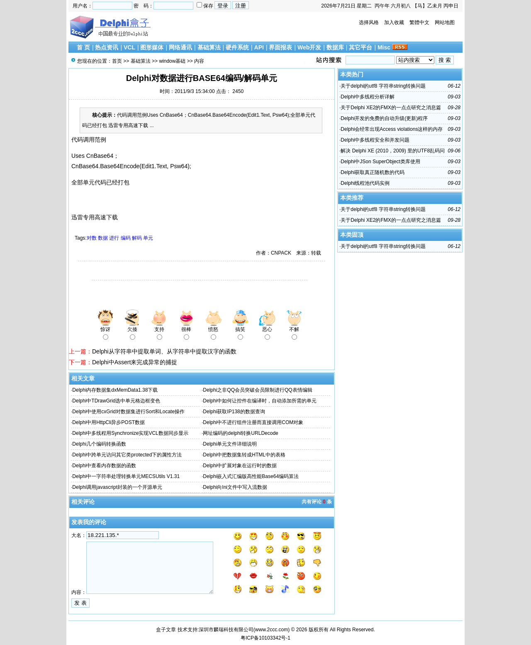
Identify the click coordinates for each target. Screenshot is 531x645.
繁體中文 (419, 22)
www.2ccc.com (271, 630)
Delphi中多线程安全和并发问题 (375, 140)
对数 (92, 238)
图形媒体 (151, 47)
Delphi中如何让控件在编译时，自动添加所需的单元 (260, 401)
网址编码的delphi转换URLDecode (240, 433)
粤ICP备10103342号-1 (265, 638)
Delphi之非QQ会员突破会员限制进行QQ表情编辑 (257, 390)
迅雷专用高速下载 (94, 217)
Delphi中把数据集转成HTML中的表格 (244, 455)
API (259, 47)
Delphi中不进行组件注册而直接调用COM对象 (253, 422)
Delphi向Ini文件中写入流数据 (235, 487)
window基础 (172, 61)
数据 (103, 238)
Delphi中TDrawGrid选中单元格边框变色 (116, 401)
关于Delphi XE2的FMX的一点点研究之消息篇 (391, 107)
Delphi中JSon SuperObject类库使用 (380, 161)
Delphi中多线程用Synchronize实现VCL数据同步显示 (130, 433)
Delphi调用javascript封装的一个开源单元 (117, 487)
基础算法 (209, 47)
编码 (126, 238)
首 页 (83, 47)
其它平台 (360, 47)
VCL (129, 47)
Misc (384, 47)
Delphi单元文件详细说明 (230, 444)
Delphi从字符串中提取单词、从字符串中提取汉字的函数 (164, 351)
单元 (148, 238)
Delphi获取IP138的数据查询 (234, 411)
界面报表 (280, 47)
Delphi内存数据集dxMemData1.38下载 (115, 390)
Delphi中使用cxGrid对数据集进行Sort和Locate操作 (128, 411)
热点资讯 (106, 47)
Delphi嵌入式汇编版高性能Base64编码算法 (251, 476)
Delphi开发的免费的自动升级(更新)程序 (384, 118)
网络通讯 (180, 47)
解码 (137, 238)
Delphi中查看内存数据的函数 (104, 465)
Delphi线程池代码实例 (365, 183)
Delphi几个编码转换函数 (99, 444)
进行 (114, 238)
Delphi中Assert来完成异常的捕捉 (134, 362)
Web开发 (309, 47)
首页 (117, 61)
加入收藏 (394, 22)
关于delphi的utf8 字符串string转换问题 (383, 86)
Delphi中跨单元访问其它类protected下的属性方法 (127, 455)
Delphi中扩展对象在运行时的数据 (240, 465)
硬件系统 (237, 47)
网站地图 (445, 22)
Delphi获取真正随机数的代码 (372, 172)
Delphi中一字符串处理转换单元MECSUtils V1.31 (126, 476)
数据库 (335, 47)
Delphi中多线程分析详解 (368, 97)
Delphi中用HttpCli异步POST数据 (108, 422)
